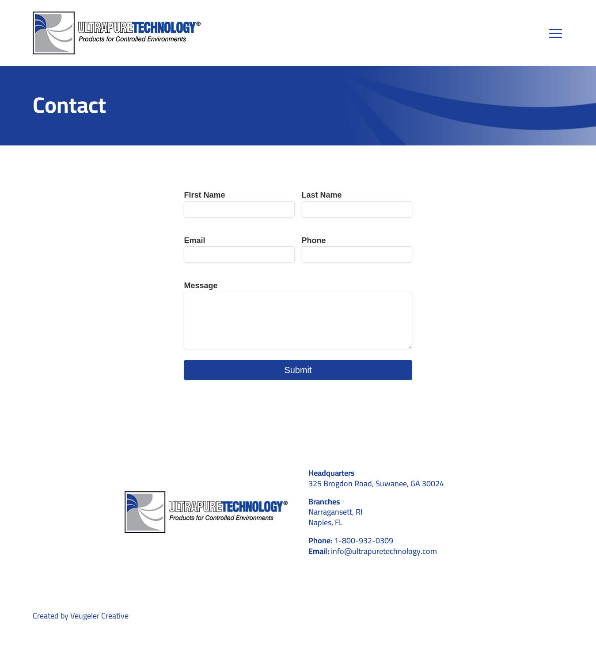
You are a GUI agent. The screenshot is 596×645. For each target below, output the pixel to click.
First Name (204, 195)
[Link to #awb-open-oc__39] (556, 33)
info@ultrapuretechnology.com (384, 551)
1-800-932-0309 (363, 540)
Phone (314, 240)
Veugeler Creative (99, 615)
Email (194, 240)
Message (200, 285)
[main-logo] (117, 15)
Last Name (322, 195)
